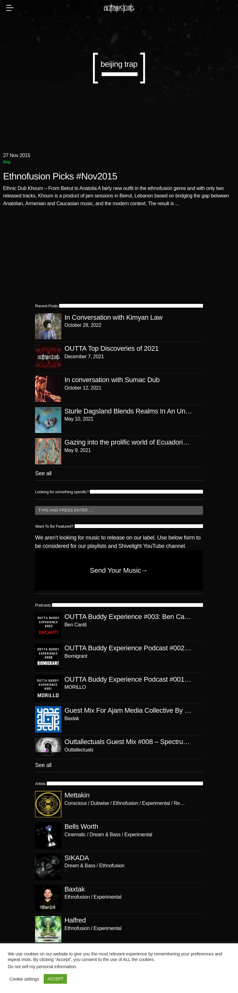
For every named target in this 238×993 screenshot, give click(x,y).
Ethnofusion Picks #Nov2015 (60, 176)
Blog (6, 162)
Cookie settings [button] (24, 979)
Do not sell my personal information (42, 966)
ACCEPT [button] (55, 979)
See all (43, 473)
